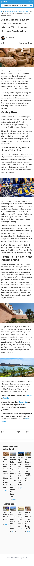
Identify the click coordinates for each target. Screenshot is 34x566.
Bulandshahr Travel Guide (11, 11)
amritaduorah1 (16, 531)
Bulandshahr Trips (23, 11)
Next (29, 474)
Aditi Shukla (22, 529)
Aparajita (21, 487)
